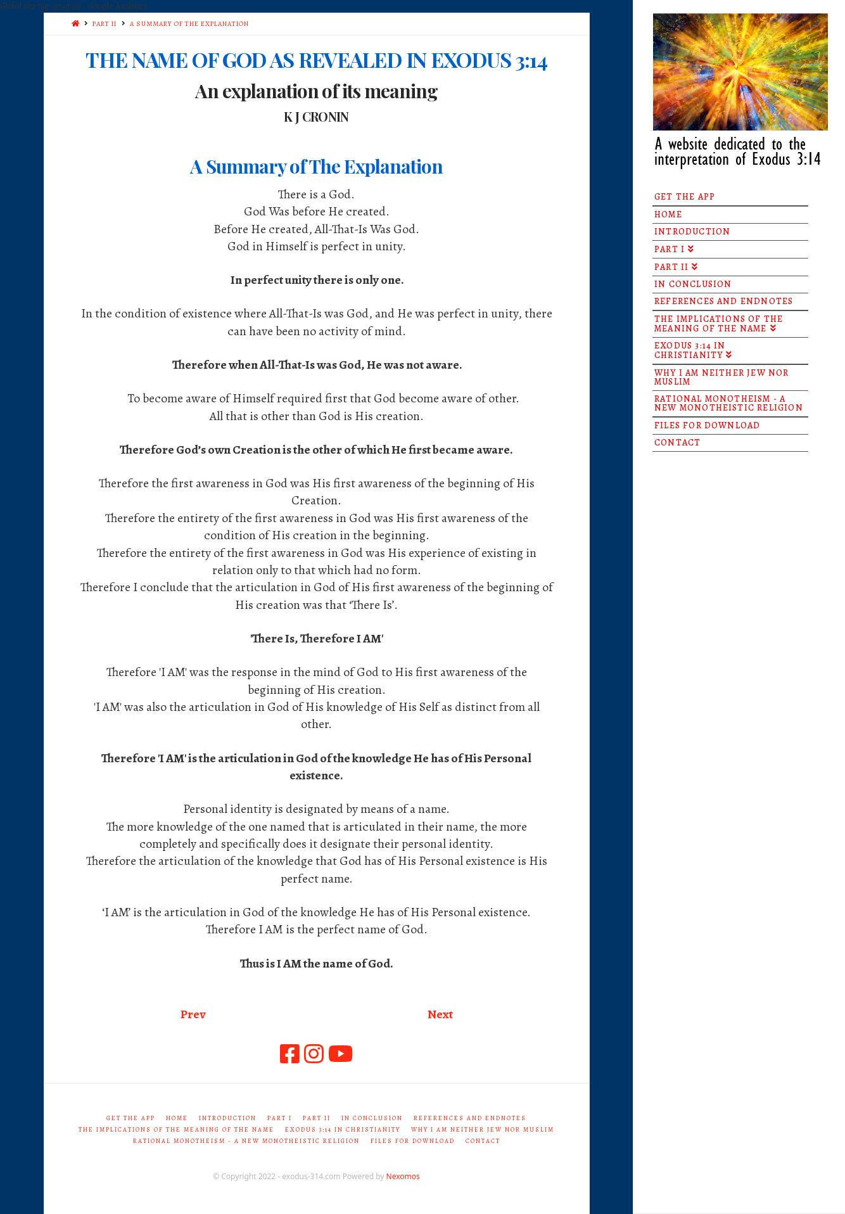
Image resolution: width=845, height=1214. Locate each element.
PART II (104, 24)
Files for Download (413, 1141)
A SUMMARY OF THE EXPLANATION (189, 24)
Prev (193, 1014)
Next (440, 1014)
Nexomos (403, 1176)
